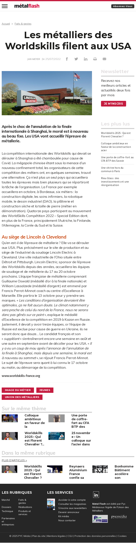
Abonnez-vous (122, 6)
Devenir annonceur (68, 512)
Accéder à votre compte (72, 500)
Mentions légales (56, 536)
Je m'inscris (114, 103)
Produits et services (24, 513)
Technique (7, 511)
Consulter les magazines (72, 504)
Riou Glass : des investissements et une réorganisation (115, 182)
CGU (70, 536)
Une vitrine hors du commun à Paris (112, 169)
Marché (6, 500)
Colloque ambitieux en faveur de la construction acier (116, 147)
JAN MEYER (33, 59)
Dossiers (6, 507)
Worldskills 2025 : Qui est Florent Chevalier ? (116, 134)
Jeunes (48, 390)
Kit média (63, 516)
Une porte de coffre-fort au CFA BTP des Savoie (117, 159)
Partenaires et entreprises (8, 521)
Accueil (6, 24)
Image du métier (19, 390)
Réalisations (25, 507)
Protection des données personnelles (95, 536)
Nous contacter (67, 520)
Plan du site (38, 536)
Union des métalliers (23, 397)
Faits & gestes (24, 24)
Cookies (122, 536)
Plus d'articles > (15, 460)
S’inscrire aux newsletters (72, 508)
